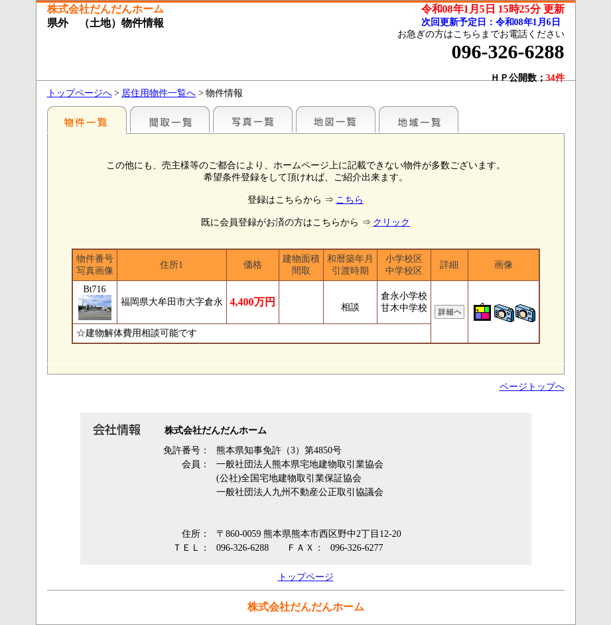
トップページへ (79, 93)
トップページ (306, 577)
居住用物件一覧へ (158, 93)
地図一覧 (335, 119)
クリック (391, 222)
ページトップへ (532, 387)
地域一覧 (418, 119)
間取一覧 (170, 119)
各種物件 (87, 119)
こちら (350, 200)
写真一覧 (253, 119)
